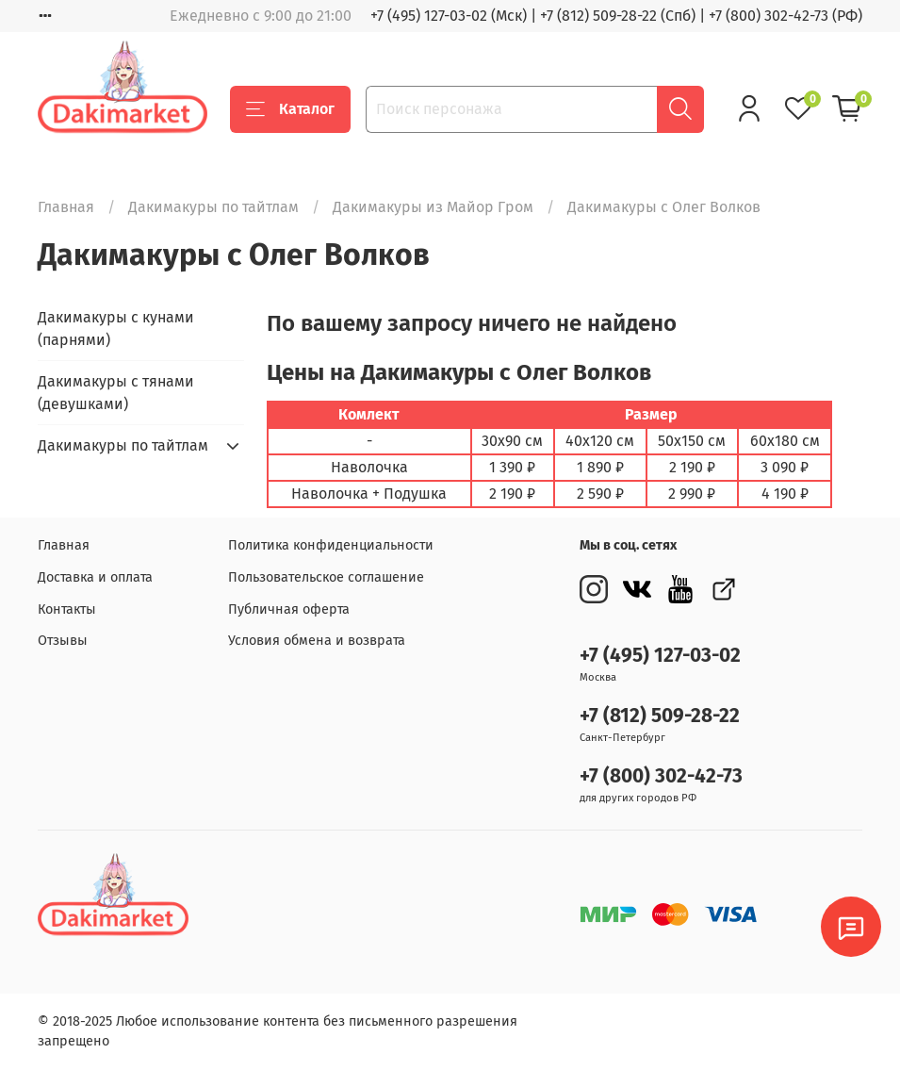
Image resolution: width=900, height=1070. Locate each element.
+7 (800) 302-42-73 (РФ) (785, 16)
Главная (66, 207)
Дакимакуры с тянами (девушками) (116, 392)
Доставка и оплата (95, 577)
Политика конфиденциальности (331, 545)
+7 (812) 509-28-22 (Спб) (617, 16)
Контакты (67, 609)
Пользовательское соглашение (326, 577)
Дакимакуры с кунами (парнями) (116, 328)
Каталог (290, 109)
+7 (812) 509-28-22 (660, 716)
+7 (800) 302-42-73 (661, 776)
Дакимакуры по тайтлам (213, 207)
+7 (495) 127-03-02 (660, 655)
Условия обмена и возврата (316, 641)
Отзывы (63, 641)
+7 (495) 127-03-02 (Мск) (448, 16)
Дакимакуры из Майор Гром (433, 207)
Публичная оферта (289, 609)
